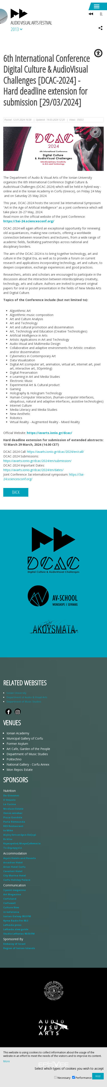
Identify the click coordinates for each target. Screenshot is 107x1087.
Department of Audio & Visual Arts (27, 697)
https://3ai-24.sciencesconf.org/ (28, 221)
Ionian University (16, 692)
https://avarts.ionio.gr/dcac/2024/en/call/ (55, 452)
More (6, 1061)
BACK (16, 492)
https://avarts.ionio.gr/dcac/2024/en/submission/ (37, 461)
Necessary (64, 1078)
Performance (84, 1078)
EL (101, 13)
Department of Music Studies (24, 701)
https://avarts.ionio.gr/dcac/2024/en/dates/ (33, 470)
